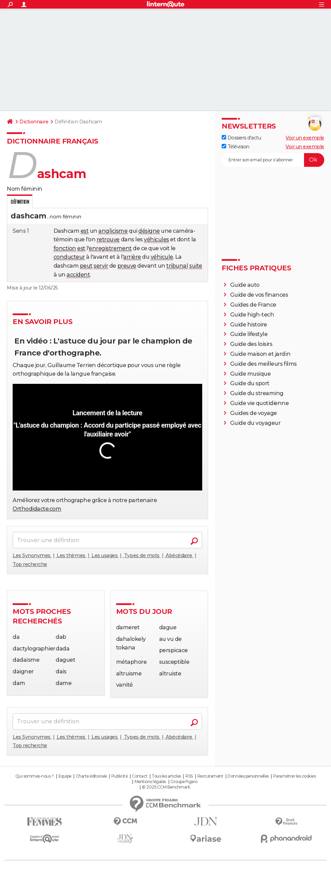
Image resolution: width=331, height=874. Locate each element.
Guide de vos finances (259, 295)
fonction (65, 248)
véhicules (156, 239)
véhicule (162, 257)
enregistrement (110, 248)
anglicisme (112, 231)
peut (86, 266)
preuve (127, 266)
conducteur (69, 257)
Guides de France (253, 304)
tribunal (177, 266)
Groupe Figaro (183, 781)
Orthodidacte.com (37, 509)
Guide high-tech (252, 314)
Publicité (119, 776)
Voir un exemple (305, 138)
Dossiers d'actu (241, 138)
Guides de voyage (253, 413)
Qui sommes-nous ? (34, 776)
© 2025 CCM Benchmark (166, 787)
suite (195, 266)
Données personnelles (247, 776)
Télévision (235, 147)
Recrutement (210, 776)
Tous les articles (166, 776)
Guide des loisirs (251, 344)
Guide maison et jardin (260, 354)
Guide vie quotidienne (259, 403)
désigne (149, 231)
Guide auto (245, 285)
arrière (132, 257)
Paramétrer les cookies (294, 776)
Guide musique (250, 374)
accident (78, 274)
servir (101, 266)
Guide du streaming (257, 393)
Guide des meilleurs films (263, 364)
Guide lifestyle (249, 334)
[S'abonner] (273, 160)
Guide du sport (250, 383)
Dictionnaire (33, 122)
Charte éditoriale (91, 776)
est (85, 231)
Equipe (64, 776)
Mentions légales (150, 781)
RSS (189, 776)
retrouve (108, 239)
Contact (139, 776)
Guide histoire (248, 324)
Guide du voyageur (255, 423)
